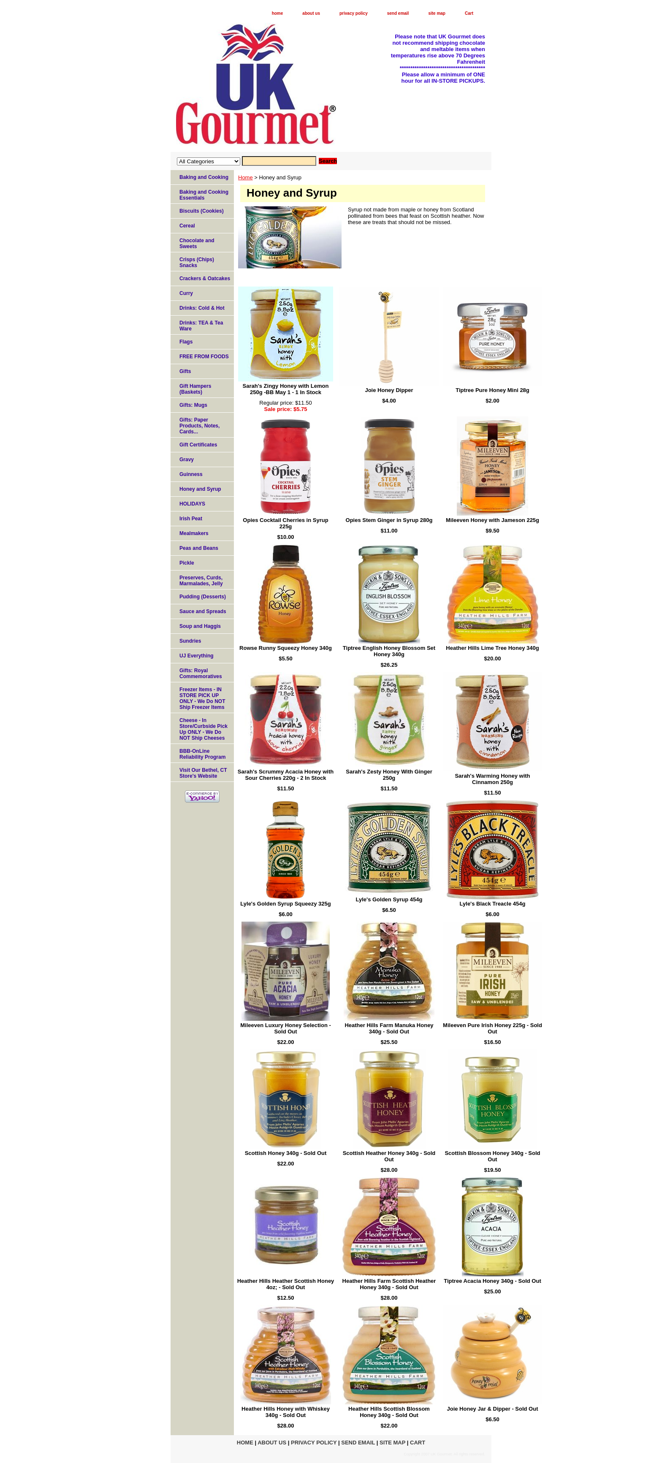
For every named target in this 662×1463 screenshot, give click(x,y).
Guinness (191, 474)
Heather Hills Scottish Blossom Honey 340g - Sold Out (389, 1412)
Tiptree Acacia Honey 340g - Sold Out (492, 1281)
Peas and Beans (198, 548)
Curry (186, 293)
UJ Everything (196, 656)
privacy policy (353, 13)
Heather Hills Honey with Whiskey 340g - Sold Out (285, 1412)
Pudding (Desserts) (202, 597)
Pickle (186, 563)
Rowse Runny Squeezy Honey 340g (285, 648)
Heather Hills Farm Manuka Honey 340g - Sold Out (389, 1028)
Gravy (186, 459)
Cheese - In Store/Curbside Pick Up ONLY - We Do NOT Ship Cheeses (203, 729)
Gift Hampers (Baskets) (195, 389)
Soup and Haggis (200, 626)
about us (311, 13)
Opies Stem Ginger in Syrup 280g (389, 520)
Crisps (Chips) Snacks (196, 262)
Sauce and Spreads (202, 611)
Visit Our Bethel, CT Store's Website (203, 773)
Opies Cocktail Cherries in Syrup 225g (285, 523)
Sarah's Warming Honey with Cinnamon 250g (492, 779)
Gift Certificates (198, 445)
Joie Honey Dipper (389, 390)
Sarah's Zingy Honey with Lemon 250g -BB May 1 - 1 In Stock (286, 389)
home (277, 13)
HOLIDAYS (192, 504)
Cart (469, 13)
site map (436, 13)
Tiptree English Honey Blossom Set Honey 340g (389, 651)
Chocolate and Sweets (196, 243)
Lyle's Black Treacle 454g (493, 904)
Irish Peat (190, 519)
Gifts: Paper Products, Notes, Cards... (199, 426)
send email (398, 13)
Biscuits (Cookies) (201, 211)
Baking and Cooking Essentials (203, 195)
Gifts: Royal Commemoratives (200, 673)
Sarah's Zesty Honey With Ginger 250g (389, 774)
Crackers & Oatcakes (204, 278)
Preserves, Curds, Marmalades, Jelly (201, 581)
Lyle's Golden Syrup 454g (389, 899)
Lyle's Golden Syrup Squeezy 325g (285, 904)
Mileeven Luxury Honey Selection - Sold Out (285, 1028)
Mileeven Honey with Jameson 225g (492, 520)
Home (245, 177)
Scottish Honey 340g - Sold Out (286, 1153)
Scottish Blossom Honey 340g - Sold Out (492, 1156)
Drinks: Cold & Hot (202, 308)
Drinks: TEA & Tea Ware (201, 326)
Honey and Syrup (200, 489)
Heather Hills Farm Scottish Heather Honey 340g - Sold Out (389, 1284)
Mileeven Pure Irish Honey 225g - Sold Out (492, 1028)
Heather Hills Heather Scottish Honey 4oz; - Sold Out (285, 1284)
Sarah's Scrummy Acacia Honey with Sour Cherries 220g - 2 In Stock (286, 774)
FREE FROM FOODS (204, 357)
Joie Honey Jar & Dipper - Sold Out (492, 1409)
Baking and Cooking (203, 177)
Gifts (185, 371)
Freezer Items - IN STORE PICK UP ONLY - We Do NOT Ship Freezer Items (202, 698)
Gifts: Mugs (193, 405)
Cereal (187, 226)
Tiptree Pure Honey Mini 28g (492, 390)
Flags (186, 342)
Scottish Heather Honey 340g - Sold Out (389, 1156)
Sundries (190, 641)
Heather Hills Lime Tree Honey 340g (492, 648)
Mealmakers (194, 533)
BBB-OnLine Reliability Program (202, 754)
